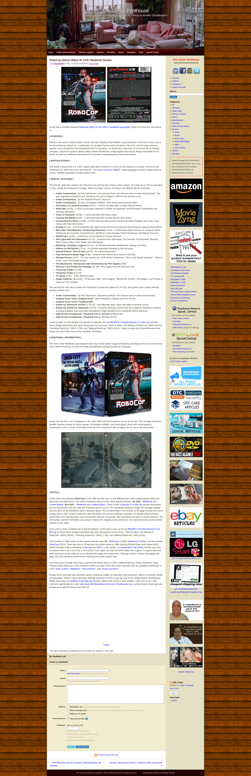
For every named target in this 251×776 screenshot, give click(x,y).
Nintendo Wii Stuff (178, 285)
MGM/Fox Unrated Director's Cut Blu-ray (129, 322)
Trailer (106, 645)
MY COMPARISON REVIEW (186, 589)
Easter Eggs (177, 111)
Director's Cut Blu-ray (131, 504)
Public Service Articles (66, 52)
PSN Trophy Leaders (181, 318)
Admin (174, 700)
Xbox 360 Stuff (176, 289)
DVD (99, 547)
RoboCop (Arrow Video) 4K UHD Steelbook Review (80, 60)
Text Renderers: (59, 718)
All (173, 105)
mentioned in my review (131, 547)
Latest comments (178, 87)
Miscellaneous (177, 120)
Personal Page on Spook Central (183, 291)
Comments (189, 685)
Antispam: (61, 725)
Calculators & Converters (180, 270)
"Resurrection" (89, 569)
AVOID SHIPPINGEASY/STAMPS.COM (186, 592)
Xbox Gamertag (179, 352)
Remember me (74, 707)
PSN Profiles (178, 328)
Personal (175, 123)
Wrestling (111, 52)
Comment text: (59, 686)
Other (177, 145)
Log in (173, 693)
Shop (141, 52)
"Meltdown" (75, 569)
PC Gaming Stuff (177, 276)
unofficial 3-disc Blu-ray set (83, 581)
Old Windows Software (180, 273)
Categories (176, 84)
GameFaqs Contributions (180, 298)
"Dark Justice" (62, 569)
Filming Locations (86, 52)
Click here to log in (73, 673)
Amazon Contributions (179, 301)
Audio (177, 132)
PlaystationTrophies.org (182, 324)
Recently (175, 78)
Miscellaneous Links (178, 267)
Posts (182, 685)
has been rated (111, 170)
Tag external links (77, 719)
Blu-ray (88, 547)
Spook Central (152, 52)
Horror (121, 52)
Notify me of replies (76, 714)
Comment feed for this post (106, 755)
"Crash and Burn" (109, 569)
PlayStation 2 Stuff (178, 279)
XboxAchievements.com (182, 349)
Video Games (180, 148)
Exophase (177, 321)
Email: (63, 678)
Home (50, 52)
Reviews (100, 52)
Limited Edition (56, 504)
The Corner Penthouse (125, 10)
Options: (62, 707)
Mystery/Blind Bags (182, 141)
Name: (63, 670)
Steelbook (147, 501)
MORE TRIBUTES (186, 672)
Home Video (179, 138)
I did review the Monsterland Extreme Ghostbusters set (105, 584)
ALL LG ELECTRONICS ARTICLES (186, 558)
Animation (131, 52)
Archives (175, 81)
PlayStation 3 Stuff (178, 282)
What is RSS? (174, 688)
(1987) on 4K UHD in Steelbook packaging (104, 127)
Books (177, 135)
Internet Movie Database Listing (183, 295)
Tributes (175, 151)
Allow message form (77, 710)
